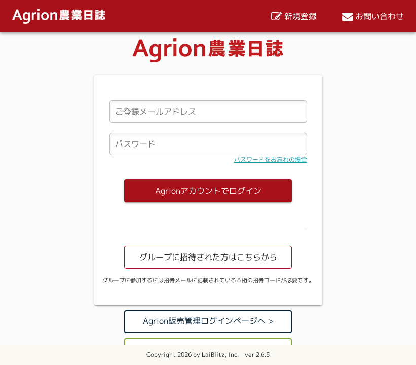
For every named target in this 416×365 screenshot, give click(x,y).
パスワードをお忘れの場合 (270, 159)
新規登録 (294, 16)
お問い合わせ (373, 16)
